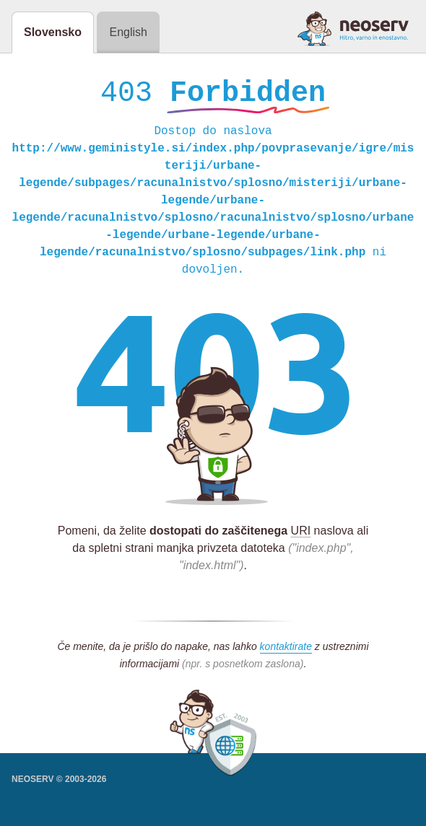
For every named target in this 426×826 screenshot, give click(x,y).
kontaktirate (286, 650)
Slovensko (53, 32)
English (128, 32)
